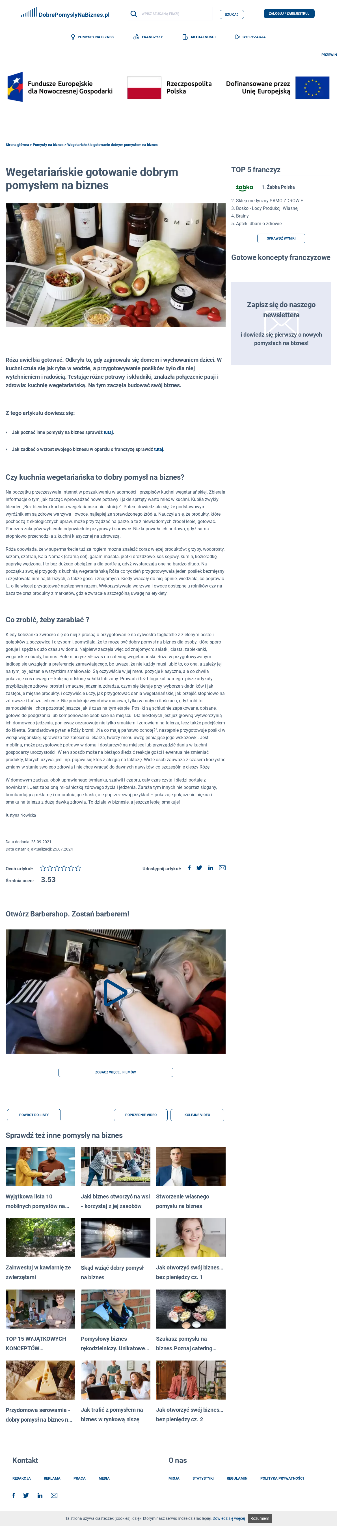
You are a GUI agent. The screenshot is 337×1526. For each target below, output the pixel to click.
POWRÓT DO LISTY (34, 1116)
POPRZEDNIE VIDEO (141, 1116)
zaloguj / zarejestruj (289, 14)
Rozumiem (259, 1518)
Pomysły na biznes (48, 146)
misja (174, 1479)
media (104, 1479)
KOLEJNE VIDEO (197, 1116)
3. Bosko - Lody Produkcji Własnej (265, 209)
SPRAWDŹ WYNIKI (281, 239)
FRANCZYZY (148, 37)
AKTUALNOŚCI (199, 37)
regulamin (237, 1479)
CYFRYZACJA (251, 37)
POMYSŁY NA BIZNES (92, 37)
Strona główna (17, 146)
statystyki (203, 1479)
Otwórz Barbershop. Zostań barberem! (67, 915)
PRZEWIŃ (329, 56)
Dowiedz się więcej (229, 1518)
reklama (52, 1479)
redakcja (21, 1479)
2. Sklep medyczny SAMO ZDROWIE (267, 201)
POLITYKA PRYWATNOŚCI (282, 1479)
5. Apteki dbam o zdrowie (256, 224)
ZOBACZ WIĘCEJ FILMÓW (115, 1073)
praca (80, 1479)
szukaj (231, 14)
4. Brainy (240, 216)
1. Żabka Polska (263, 188)
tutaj (108, 433)
